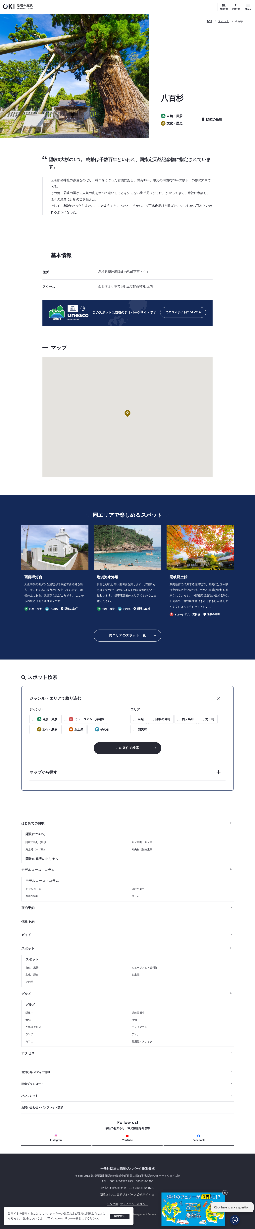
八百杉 (239, 21)
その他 (29, 981)
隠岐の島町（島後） (37, 842)
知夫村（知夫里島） (143, 849)
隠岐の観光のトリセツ (42, 859)
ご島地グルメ (33, 1027)
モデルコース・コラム (126, 869)
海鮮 (28, 1019)
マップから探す (43, 772)
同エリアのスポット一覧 (127, 635)
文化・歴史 (32, 974)
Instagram (56, 1138)
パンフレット (29, 1095)
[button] (127, 413)
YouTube (127, 1138)
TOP (209, 21)
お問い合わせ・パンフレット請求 (42, 1107)
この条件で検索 (127, 748)
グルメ (126, 993)
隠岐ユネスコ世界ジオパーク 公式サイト (88, 1194)
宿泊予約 (224, 9)
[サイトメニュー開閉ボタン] (248, 7)
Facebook (199, 1138)
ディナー (137, 1034)
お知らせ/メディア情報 (35, 1072)
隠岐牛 (29, 1012)
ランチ (29, 1034)
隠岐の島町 (162, 719)
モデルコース (33, 888)
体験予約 (236, 9)
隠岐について (36, 834)
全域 (141, 719)
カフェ (29, 1041)
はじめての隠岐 (126, 823)
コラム (135, 895)
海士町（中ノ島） (36, 849)
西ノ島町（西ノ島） (143, 842)
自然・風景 (32, 967)
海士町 (209, 719)
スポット (223, 21)
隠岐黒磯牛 (138, 1012)
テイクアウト (139, 1027)
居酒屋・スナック (142, 1041)
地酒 (134, 1019)
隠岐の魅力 (138, 888)
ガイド (26, 935)
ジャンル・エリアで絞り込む (55, 698)
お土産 (135, 974)
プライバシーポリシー (59, 1218)
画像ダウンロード (32, 1083)
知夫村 (142, 729)
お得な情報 (32, 895)
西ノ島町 (188, 719)
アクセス (28, 1053)
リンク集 (112, 1204)
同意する (119, 1216)
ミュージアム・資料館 (145, 967)
